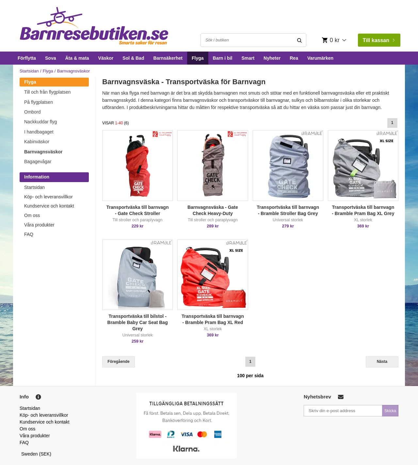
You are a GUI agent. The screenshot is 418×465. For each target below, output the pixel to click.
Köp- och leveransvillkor (48, 196)
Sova (50, 58)
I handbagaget (39, 131)
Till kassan (378, 40)
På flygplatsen (38, 102)
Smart (247, 58)
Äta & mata (77, 58)
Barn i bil (223, 58)
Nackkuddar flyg (40, 121)
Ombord (32, 112)
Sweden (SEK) (36, 454)
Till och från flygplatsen (47, 92)
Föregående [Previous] (118, 361)
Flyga (198, 58)
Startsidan (29, 71)
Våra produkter (39, 224)
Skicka (390, 411)
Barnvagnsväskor (43, 151)
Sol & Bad (133, 58)
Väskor (106, 58)
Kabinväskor (36, 141)
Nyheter (272, 58)
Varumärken (320, 58)
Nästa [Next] (382, 361)
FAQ (28, 234)
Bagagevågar (37, 161)
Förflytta (27, 58)
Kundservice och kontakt (49, 206)
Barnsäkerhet (168, 58)
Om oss (32, 215)
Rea (294, 58)
